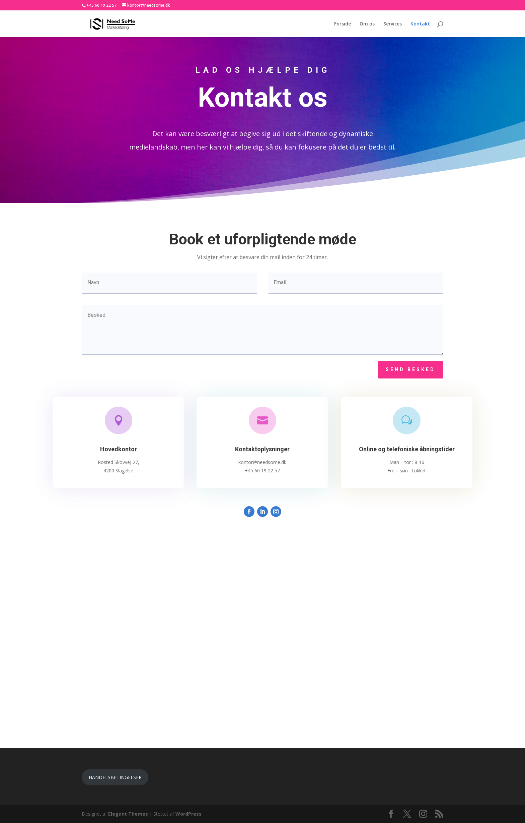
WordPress (188, 814)
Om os (367, 24)
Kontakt (420, 24)
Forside (342, 24)
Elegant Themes (128, 814)
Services (392, 24)
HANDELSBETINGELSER (115, 777)
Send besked (410, 369)
